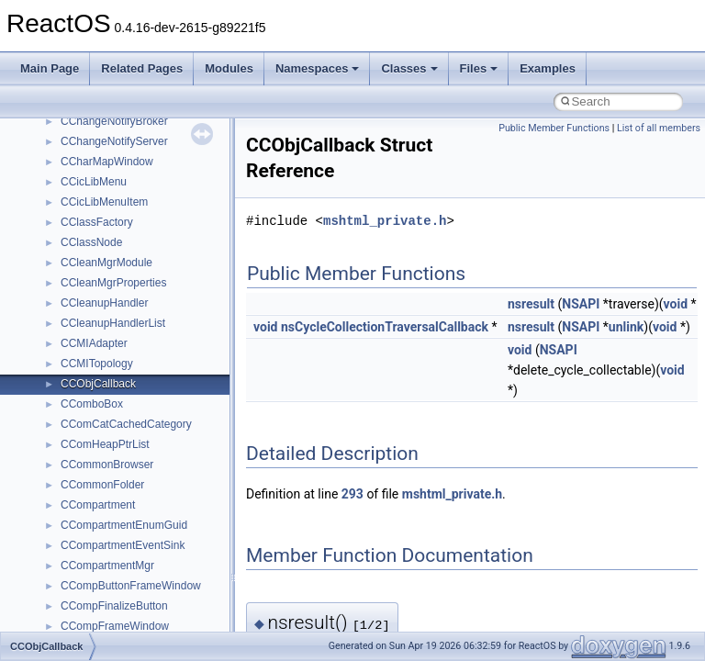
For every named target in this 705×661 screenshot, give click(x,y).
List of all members (658, 128)
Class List (70, 474)
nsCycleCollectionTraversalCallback (384, 326)
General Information (80, 353)
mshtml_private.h (384, 221)
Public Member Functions (554, 128)
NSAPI (580, 304)
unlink (626, 326)
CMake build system (80, 151)
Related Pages (142, 68)
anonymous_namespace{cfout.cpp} (146, 616)
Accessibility (90, 555)
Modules (229, 68)
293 (352, 494)
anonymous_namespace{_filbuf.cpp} (149, 575)
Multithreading (65, 272)
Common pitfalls (70, 171)
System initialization (79, 252)
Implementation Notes (85, 313)
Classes (409, 68)
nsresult (531, 304)
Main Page (49, 68)
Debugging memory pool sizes (105, 191)
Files (479, 68)
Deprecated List (69, 393)
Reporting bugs (68, 212)
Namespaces (317, 68)
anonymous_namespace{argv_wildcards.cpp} (171, 595)
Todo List (53, 373)
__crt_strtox (89, 535)
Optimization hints (74, 292)
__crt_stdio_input (102, 494)
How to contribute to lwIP (92, 131)
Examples (548, 68)
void (676, 304)
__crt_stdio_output (106, 515)
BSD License (63, 333)
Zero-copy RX (65, 232)
